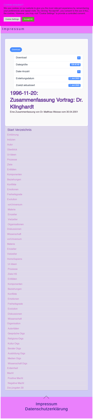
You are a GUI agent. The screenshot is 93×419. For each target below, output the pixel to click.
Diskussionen (14, 229)
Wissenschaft (14, 234)
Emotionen (12, 189)
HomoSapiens (14, 259)
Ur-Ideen (11, 155)
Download (16, 50)
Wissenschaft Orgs (17, 364)
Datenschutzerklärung (46, 409)
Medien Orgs (14, 358)
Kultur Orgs (13, 344)
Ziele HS (12, 274)
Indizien (11, 140)
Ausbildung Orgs (16, 353)
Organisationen (16, 224)
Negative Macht (16, 383)
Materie (12, 210)
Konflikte (11, 185)
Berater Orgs (14, 349)
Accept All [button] (28, 19)
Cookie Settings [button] (12, 19)
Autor (10, 145)
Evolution (12, 199)
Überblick (12, 150)
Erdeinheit (12, 368)
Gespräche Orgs (16, 334)
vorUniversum (15, 205)
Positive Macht (15, 378)
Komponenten (14, 174)
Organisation (13, 324)
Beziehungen (14, 180)
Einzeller (12, 215)
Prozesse (12, 160)
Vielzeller (13, 219)
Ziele (9, 165)
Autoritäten (13, 329)
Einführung (13, 135)
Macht (10, 373)
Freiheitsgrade (14, 194)
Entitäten (11, 170)
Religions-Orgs (15, 339)
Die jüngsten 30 (15, 388)
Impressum (13, 29)
